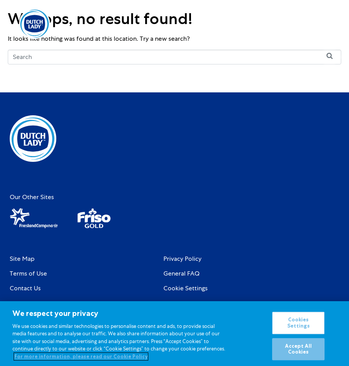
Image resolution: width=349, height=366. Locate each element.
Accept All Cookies (298, 353)
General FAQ (181, 274)
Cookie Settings (185, 288)
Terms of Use (28, 274)
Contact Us (25, 288)
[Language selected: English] (301, 24)
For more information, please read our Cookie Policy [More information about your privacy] (81, 360)
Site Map (22, 259)
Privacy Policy (182, 259)
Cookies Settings (298, 327)
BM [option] (301, 24)
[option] (301, 24)
